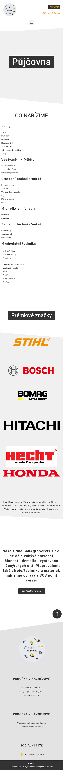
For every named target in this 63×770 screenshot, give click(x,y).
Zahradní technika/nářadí (21, 224)
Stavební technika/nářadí (21, 179)
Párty (6, 126)
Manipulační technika (18, 243)
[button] (54, 7)
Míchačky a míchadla (18, 208)
